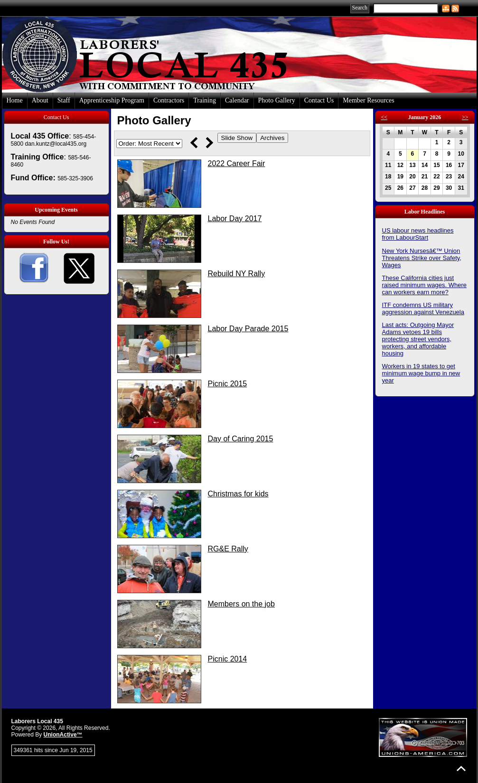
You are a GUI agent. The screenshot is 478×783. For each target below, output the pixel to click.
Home (15, 100)
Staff (63, 100)
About (40, 100)
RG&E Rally (228, 549)
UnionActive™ (63, 734)
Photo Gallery (276, 100)
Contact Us (319, 100)
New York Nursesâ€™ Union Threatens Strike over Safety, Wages (421, 258)
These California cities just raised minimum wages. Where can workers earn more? (424, 285)
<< (384, 117)
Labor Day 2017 (235, 218)
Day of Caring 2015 (240, 439)
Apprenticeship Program (111, 100)
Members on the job (241, 604)
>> (465, 117)
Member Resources (368, 100)
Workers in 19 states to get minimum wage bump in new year (421, 373)
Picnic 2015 (227, 384)
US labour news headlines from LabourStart (418, 234)
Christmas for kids (238, 494)
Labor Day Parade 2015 (248, 329)
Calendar (237, 100)
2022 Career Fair (236, 163)
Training (204, 100)
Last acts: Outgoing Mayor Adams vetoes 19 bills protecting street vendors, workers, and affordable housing (418, 339)
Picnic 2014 (227, 659)
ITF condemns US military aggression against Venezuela (423, 308)
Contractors (168, 100)
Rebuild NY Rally (236, 274)
